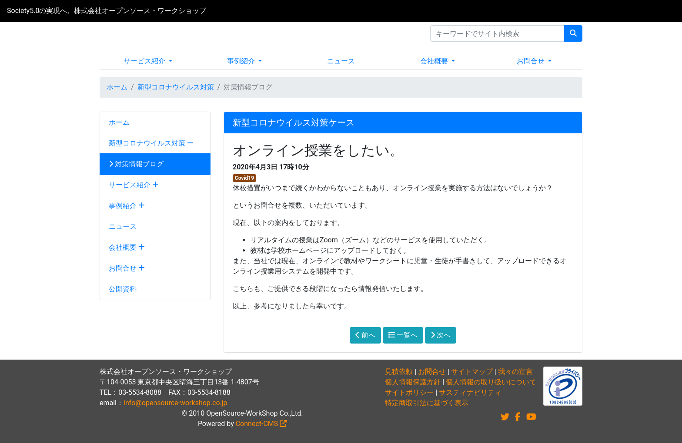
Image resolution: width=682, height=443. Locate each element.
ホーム (117, 87)
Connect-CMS (261, 424)
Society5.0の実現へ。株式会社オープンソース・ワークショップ (106, 11)
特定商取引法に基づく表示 (426, 403)
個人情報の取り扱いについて (491, 382)
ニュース (341, 61)
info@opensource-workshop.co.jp (175, 403)
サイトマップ (472, 371)
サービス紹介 (145, 61)
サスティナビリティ (470, 392)
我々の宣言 (515, 371)
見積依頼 (399, 371)
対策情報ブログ (136, 164)
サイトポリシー (409, 392)
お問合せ (531, 61)
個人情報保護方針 (413, 382)
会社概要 (435, 61)
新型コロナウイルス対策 (175, 87)
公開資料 (123, 289)
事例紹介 (242, 61)
